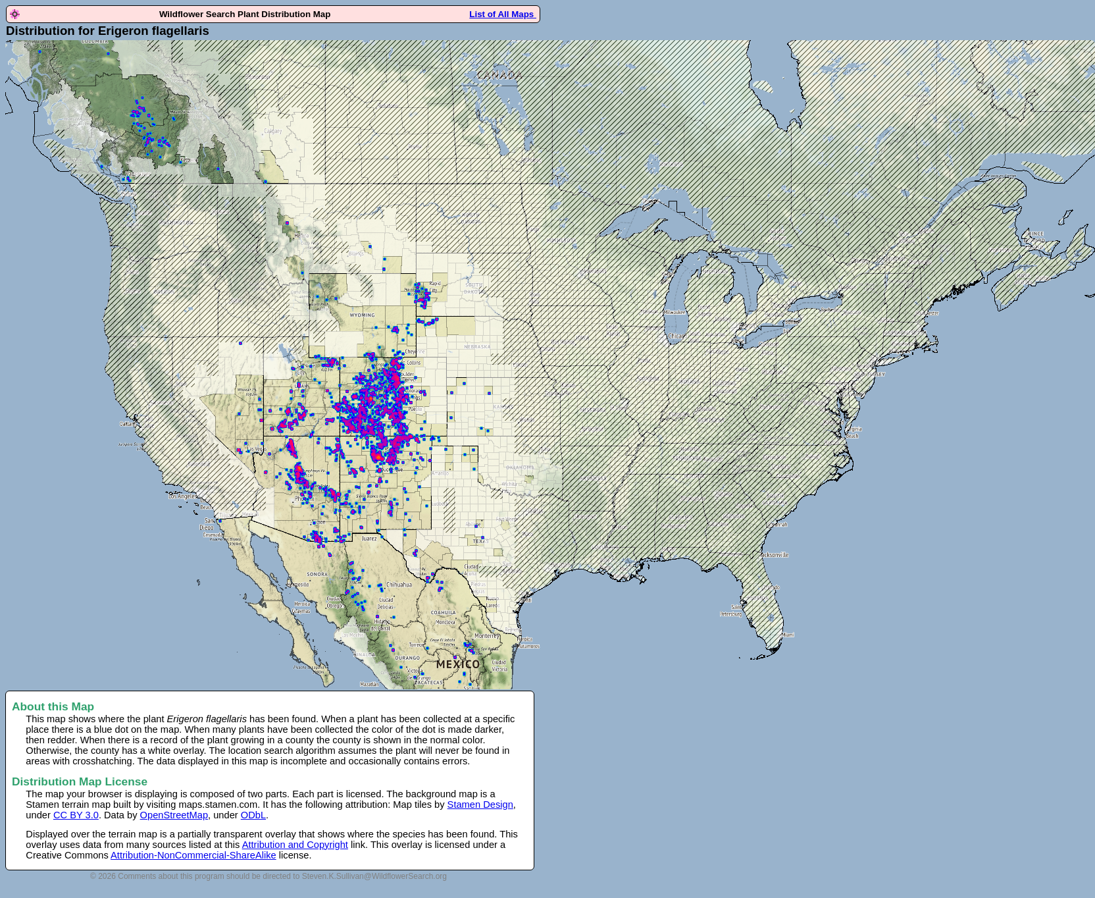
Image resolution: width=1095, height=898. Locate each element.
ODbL (253, 815)
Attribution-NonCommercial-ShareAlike (193, 855)
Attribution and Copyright (295, 844)
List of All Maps (502, 14)
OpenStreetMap (174, 815)
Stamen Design (480, 804)
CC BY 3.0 (76, 815)
